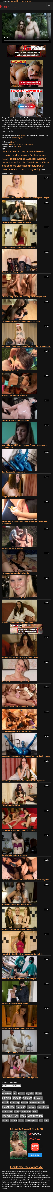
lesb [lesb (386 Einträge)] (4, 166)
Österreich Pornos (17, 1)
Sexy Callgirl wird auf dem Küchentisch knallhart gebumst (23, 781)
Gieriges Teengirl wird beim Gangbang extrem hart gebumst (24, 297)
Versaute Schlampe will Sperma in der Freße (18, 929)
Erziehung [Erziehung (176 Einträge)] (41, 155)
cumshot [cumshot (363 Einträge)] (15, 155)
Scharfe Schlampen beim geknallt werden (17, 904)
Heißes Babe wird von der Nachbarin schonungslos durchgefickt (25, 880)
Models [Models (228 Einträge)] (5, 169)
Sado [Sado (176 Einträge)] (17, 169)
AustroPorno (17, 146)
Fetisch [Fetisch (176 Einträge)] (5, 159)
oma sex (28, 1)
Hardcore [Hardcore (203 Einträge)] (6, 162)
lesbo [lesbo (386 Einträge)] (26, 166)
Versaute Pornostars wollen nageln (15, 1003)
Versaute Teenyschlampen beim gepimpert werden (20, 657)
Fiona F (12, 142)
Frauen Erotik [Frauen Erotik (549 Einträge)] (16, 158)
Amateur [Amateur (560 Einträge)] (6, 151)
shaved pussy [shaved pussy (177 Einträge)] (27, 169)
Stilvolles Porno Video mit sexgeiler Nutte (17, 731)
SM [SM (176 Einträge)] (35, 169)
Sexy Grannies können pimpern (13, 472)
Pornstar (30, 144)
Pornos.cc (9, 6)
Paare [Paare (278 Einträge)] (12, 169)
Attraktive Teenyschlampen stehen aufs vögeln (19, 979)
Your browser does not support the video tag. (26, 28)
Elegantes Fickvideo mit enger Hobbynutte (17, 622)
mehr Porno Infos (7, 131)
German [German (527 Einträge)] (41, 158)
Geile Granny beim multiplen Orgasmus (16, 222)
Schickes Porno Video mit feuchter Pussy (17, 682)
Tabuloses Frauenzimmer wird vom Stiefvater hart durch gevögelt (26, 756)
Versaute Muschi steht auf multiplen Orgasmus (19, 707)
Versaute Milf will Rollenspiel (12, 548)
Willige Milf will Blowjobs (11, 497)
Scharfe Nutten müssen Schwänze (14, 855)
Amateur (12, 144)
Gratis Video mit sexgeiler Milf (13, 272)
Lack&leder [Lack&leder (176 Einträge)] (44, 162)
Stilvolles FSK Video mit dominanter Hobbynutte (19, 830)
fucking (24, 144)
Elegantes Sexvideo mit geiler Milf (14, 395)
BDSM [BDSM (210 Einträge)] (18, 152)
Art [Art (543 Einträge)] (13, 151)
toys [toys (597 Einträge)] (39, 169)
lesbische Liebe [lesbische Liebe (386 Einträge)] (14, 166)
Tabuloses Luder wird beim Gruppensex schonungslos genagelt (25, 198)
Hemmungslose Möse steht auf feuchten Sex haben (21, 321)
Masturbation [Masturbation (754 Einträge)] (36, 165)
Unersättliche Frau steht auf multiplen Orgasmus (20, 1078)
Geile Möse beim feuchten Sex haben (15, 420)
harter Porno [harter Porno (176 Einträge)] (16, 162)
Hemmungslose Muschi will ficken (14, 598)
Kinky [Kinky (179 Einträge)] (35, 162)
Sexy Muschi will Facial (10, 371)
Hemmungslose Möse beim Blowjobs (15, 573)
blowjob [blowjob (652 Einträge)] (40, 151)
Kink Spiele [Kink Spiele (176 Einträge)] (27, 162)
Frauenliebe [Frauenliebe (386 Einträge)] (30, 159)
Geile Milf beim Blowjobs (11, 805)
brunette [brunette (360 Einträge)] (6, 155)
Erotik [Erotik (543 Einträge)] (33, 155)
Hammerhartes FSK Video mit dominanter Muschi (20, 1053)
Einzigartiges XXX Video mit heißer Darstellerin (19, 247)
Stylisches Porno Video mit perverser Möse (18, 1028)
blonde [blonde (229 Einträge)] (32, 151)
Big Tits (18, 144)
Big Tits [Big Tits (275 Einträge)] (25, 151)
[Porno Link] (26, 51)
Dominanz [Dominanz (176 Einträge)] (24, 155)
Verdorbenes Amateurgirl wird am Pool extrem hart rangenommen (26, 346)
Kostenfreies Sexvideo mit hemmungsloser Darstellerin (22, 954)
